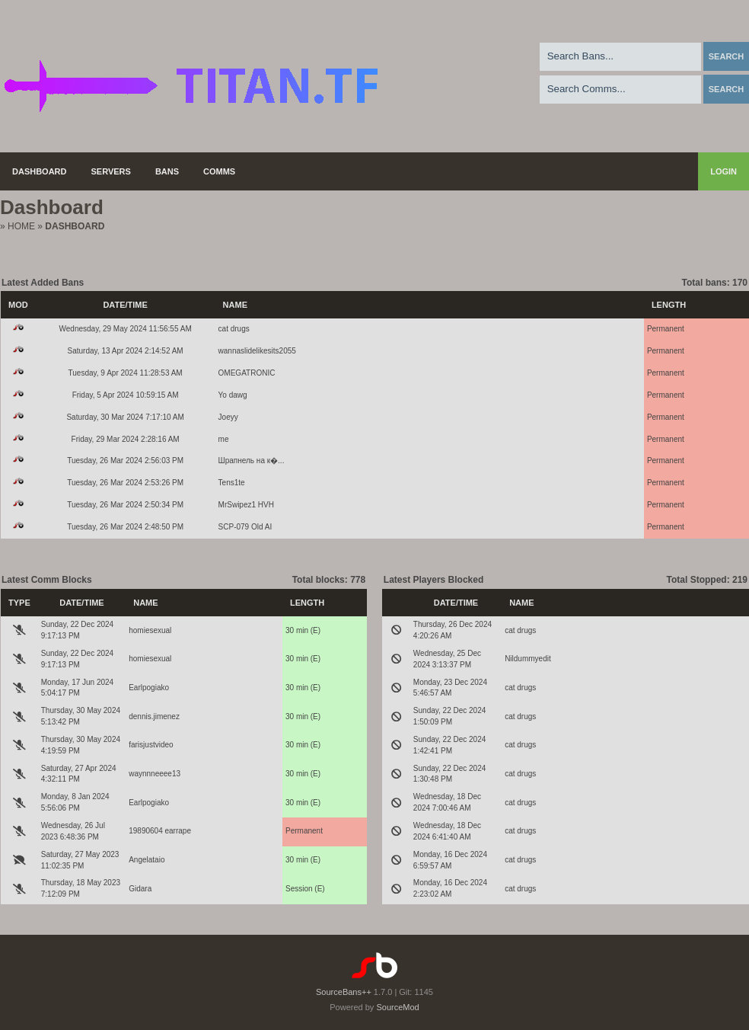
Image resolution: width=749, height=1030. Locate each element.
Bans (167, 171)
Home (21, 226)
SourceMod (397, 1007)
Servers (111, 171)
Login (723, 171)
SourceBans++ (343, 991)
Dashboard (39, 171)
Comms (219, 171)
